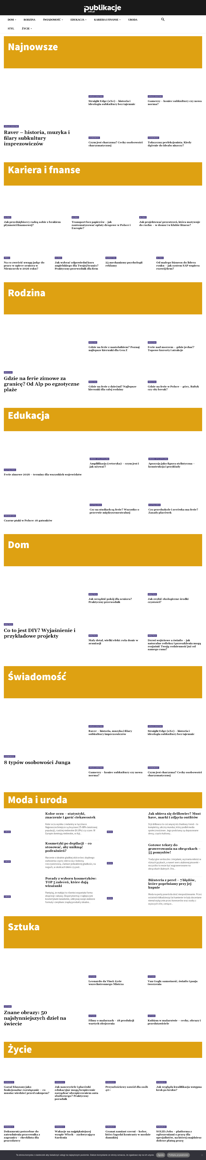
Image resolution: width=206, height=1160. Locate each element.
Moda (110, 837)
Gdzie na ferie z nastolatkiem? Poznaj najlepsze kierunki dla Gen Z (116, 351)
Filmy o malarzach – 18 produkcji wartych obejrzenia (113, 1031)
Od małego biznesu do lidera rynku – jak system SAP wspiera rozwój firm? (179, 265)
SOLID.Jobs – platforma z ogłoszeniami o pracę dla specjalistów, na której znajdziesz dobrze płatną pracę (178, 1145)
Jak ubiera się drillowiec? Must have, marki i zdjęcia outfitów (171, 823)
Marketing (111, 258)
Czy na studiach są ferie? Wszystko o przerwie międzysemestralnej (116, 517)
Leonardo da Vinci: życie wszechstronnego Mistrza (107, 992)
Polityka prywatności (178, 1155)
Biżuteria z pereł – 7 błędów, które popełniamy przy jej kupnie (173, 893)
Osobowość (94, 138)
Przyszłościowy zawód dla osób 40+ (128, 1098)
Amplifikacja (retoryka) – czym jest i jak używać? (116, 468)
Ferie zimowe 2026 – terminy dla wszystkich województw (36, 479)
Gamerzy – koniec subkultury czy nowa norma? (172, 102)
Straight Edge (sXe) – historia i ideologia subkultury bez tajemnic (113, 102)
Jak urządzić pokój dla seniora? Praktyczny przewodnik (112, 606)
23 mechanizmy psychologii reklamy (125, 264)
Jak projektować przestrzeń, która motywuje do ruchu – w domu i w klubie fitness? (168, 225)
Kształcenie (10, 473)
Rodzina (8, 375)
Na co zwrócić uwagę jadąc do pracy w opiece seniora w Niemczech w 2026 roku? (25, 265)
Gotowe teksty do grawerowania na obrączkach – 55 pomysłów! (174, 858)
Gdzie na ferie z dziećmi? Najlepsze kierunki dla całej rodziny (114, 391)
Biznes (8, 217)
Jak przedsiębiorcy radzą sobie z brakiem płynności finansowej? (34, 223)
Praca (7, 258)
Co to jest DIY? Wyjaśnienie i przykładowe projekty (42, 639)
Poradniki (9, 1092)
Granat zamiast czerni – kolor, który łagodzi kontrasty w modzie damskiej (127, 1144)
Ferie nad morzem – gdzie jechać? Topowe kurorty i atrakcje (172, 351)
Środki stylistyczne (99, 462)
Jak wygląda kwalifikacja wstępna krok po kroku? (174, 1098)
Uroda (7, 837)
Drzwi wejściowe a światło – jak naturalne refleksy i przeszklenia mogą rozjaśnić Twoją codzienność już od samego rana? (173, 650)
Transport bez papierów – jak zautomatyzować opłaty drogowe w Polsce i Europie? (103, 225)
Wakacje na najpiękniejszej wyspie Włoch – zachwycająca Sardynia (76, 1144)
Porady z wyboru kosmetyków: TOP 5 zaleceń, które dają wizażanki (71, 888)
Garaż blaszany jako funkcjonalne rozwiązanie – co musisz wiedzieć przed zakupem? (26, 1101)
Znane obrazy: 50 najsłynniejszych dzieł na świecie (37, 1027)
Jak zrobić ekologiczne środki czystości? (170, 606)
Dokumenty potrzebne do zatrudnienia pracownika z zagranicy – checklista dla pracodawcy (23, 1145)
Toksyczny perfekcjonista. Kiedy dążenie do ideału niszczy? (171, 144)
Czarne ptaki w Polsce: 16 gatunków (29, 526)
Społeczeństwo (11, 126)
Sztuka (8, 1016)
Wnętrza (8, 630)
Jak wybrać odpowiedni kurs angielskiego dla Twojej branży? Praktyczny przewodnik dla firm (76, 267)
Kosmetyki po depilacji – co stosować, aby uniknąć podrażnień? (69, 852)
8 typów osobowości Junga (39, 768)
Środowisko (10, 522)
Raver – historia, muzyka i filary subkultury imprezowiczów (39, 138)
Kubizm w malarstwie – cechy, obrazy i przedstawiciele (175, 1031)
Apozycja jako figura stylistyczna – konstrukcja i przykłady (173, 468)
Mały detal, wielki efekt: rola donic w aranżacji (115, 647)
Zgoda (161, 1155)
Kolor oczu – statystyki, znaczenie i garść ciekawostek (71, 821)
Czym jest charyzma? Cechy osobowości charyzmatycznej (110, 144)
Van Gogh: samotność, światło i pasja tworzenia (174, 992)
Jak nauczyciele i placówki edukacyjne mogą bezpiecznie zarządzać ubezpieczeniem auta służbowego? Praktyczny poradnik (77, 1102)
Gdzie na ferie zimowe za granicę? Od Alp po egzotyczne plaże (37, 387)
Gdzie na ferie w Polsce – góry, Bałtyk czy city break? (175, 391)
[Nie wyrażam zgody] (202, 1155)
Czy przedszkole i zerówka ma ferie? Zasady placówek (174, 517)
